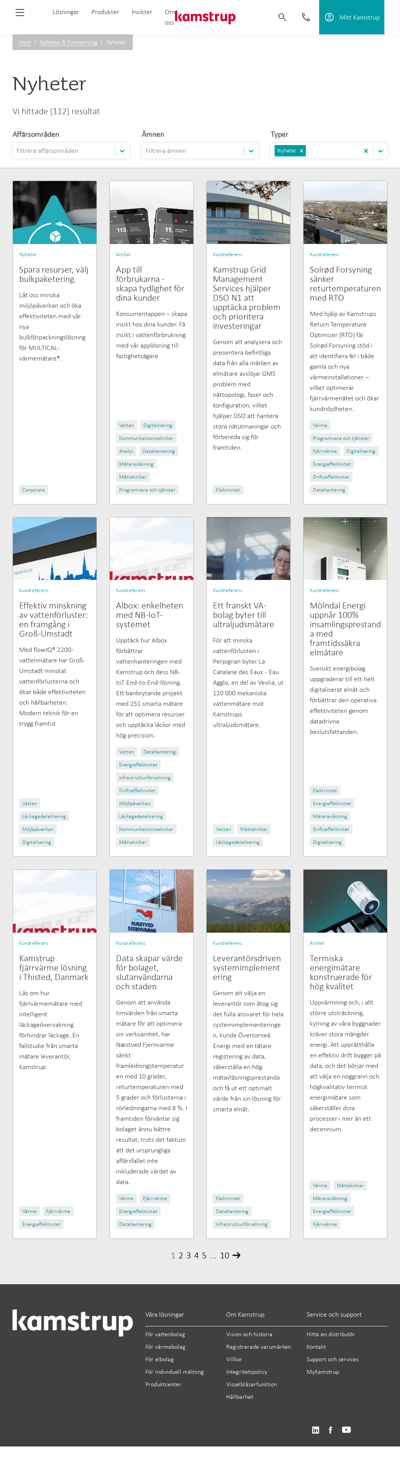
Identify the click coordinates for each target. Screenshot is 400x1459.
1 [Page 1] (173, 1255)
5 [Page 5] (204, 1255)
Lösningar (65, 11)
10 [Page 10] (224, 1255)
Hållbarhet (239, 1396)
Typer (279, 134)
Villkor (234, 1359)
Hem (25, 42)
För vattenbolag (165, 1334)
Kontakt (316, 1346)
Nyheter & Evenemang (68, 42)
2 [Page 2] (181, 1255)
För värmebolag (165, 1346)
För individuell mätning (174, 1371)
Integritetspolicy (246, 1371)
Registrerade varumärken (258, 1346)
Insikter (142, 11)
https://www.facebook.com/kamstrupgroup (330, 1430)
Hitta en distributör (331, 1334)
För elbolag (159, 1359)
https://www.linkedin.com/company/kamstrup (315, 1430)
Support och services (333, 1359)
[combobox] (17, 150)
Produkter (105, 11)
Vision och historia (249, 1334)
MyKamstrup (323, 1371)
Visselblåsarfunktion (251, 1384)
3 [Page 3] (188, 1255)
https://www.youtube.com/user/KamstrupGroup (346, 1430)
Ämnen (153, 134)
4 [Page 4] (196, 1255)
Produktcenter (163, 1384)
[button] (301, 150)
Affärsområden (35, 134)
